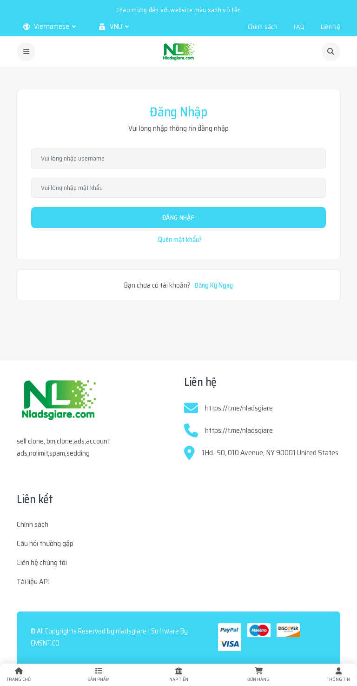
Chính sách (263, 26)
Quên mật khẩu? (180, 239)
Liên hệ (330, 26)
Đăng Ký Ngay (213, 285)
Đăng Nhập (178, 217)
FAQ (299, 26)
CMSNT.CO (45, 643)
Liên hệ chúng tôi (42, 562)
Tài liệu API (33, 581)
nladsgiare (131, 631)
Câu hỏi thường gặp (45, 543)
